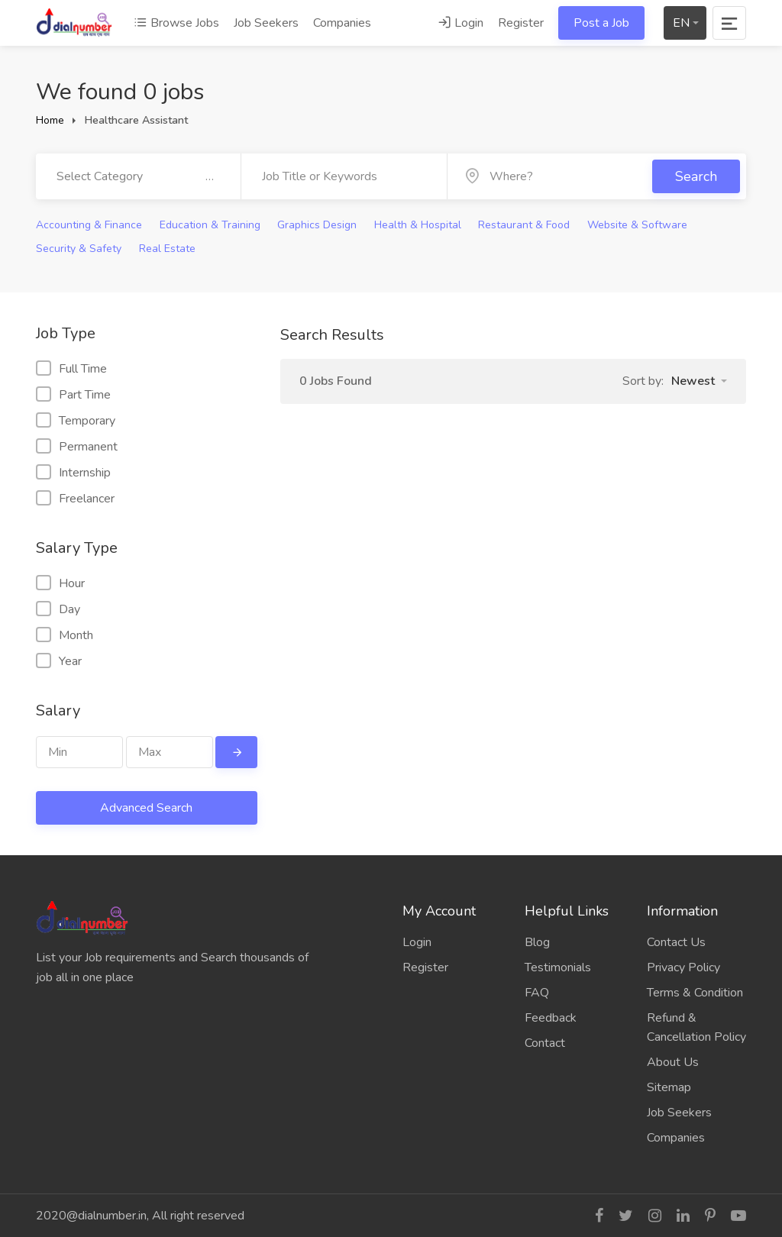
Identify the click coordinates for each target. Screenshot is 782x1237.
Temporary (75, 420)
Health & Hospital (417, 225)
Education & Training (210, 225)
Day (58, 609)
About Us (673, 1062)
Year (59, 661)
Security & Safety (78, 248)
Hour (60, 583)
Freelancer (75, 498)
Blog (537, 942)
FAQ (537, 992)
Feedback (551, 1017)
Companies (342, 23)
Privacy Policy (683, 967)
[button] (699, 381)
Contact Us (676, 942)
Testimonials (558, 967)
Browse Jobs (176, 23)
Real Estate (167, 248)
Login (460, 23)
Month (64, 635)
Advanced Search (146, 807)
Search (696, 176)
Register (521, 23)
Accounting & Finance (89, 225)
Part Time (73, 394)
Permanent (77, 446)
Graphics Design (317, 225)
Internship (73, 472)
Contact (545, 1043)
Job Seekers (266, 23)
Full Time (71, 368)
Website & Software (637, 225)
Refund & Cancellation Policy (696, 1027)
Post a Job (601, 23)
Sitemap (669, 1087)
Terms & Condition (695, 992)
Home (50, 120)
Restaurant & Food (524, 225)
